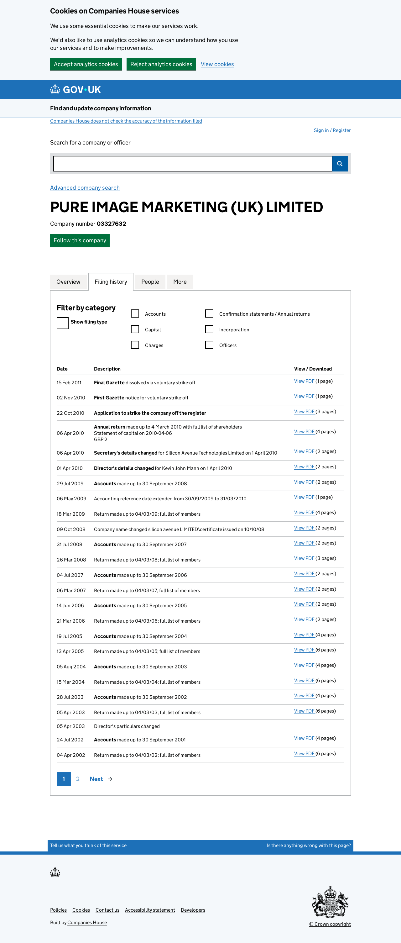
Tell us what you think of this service (88, 845)
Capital (146, 331)
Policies (58, 910)
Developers (193, 910)
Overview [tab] (68, 281)
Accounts (148, 315)
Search (340, 163)
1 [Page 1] (64, 778)
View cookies (217, 64)
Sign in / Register (332, 130)
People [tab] (150, 281)
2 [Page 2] (78, 778)
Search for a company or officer (90, 142)
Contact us (107, 910)
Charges (147, 346)
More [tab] (180, 281)
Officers (221, 346)
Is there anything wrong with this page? (309, 845)
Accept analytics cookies (86, 64)
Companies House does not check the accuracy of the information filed (126, 121)
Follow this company (80, 240)
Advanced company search (85, 187)
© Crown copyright (330, 924)
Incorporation (227, 331)
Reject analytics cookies (161, 64)
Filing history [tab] (111, 281)
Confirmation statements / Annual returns (257, 315)
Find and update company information (100, 108)
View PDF (304, 381)
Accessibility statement (150, 910)
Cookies (81, 910)
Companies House (87, 922)
